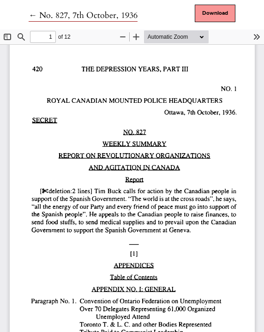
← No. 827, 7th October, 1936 (83, 15)
